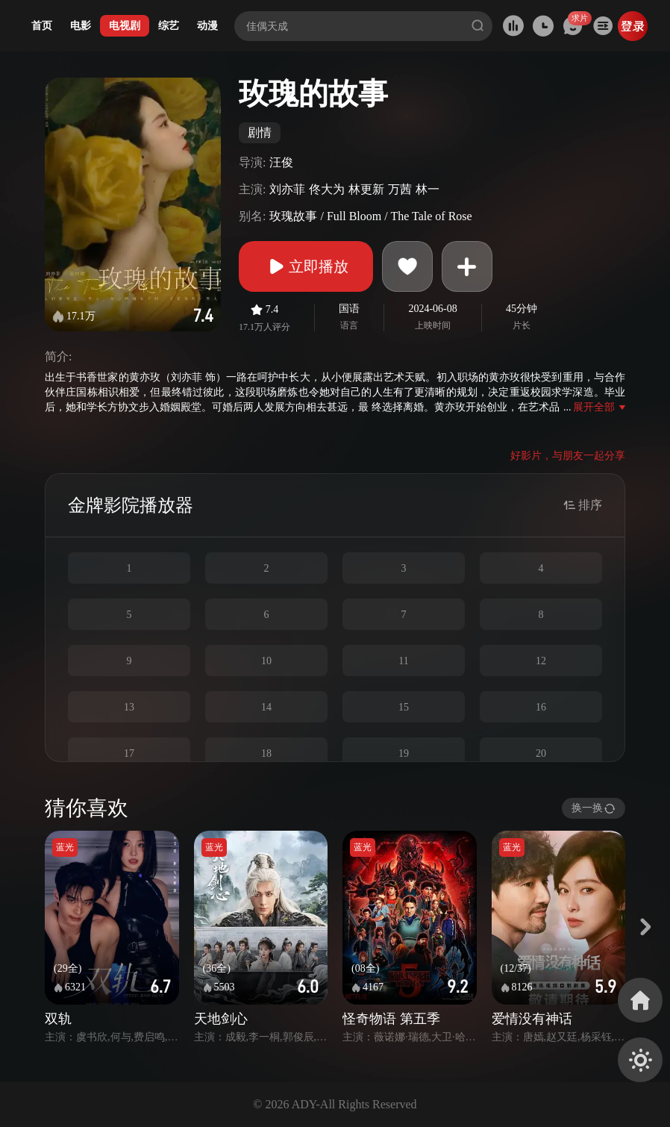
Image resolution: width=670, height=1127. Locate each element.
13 (129, 707)
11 (403, 660)
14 (266, 707)
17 (129, 753)
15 (403, 707)
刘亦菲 (287, 189)
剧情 (260, 132)
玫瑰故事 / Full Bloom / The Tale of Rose (370, 216)
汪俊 (281, 162)
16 (541, 707)
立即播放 (305, 266)
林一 (427, 189)
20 (541, 753)
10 (266, 660)
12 (541, 660)
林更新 (366, 189)
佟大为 (327, 189)
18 (266, 753)
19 (403, 753)
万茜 (400, 189)
